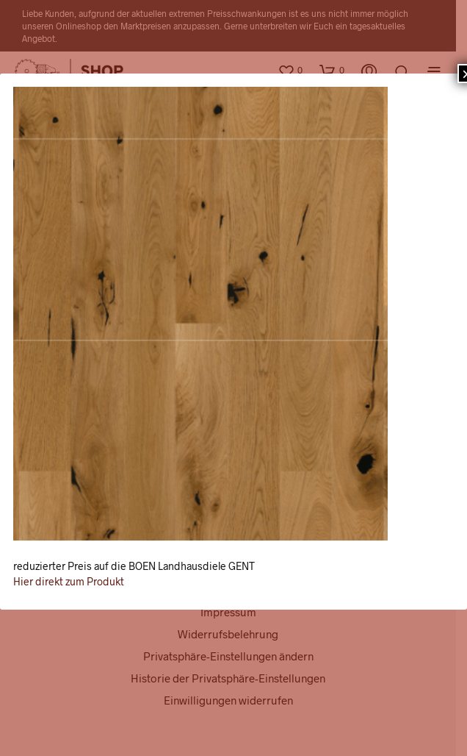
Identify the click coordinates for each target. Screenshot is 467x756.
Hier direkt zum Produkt (68, 581)
